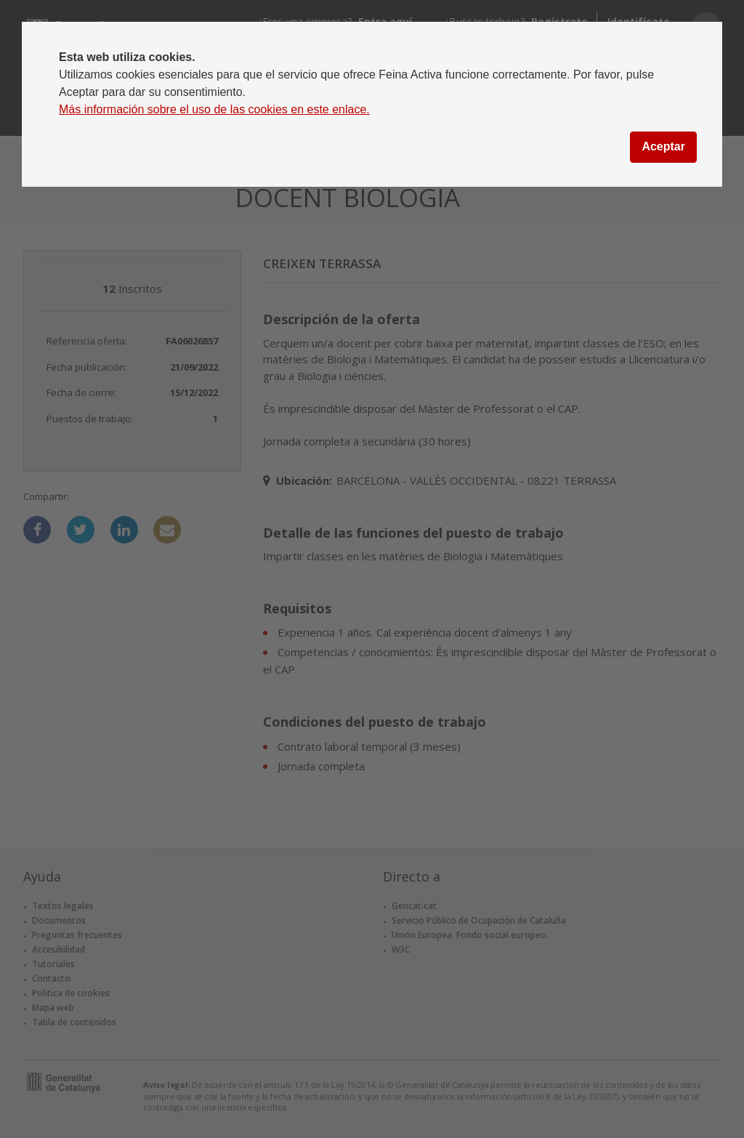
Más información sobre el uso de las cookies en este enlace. (214, 109)
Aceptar (663, 146)
